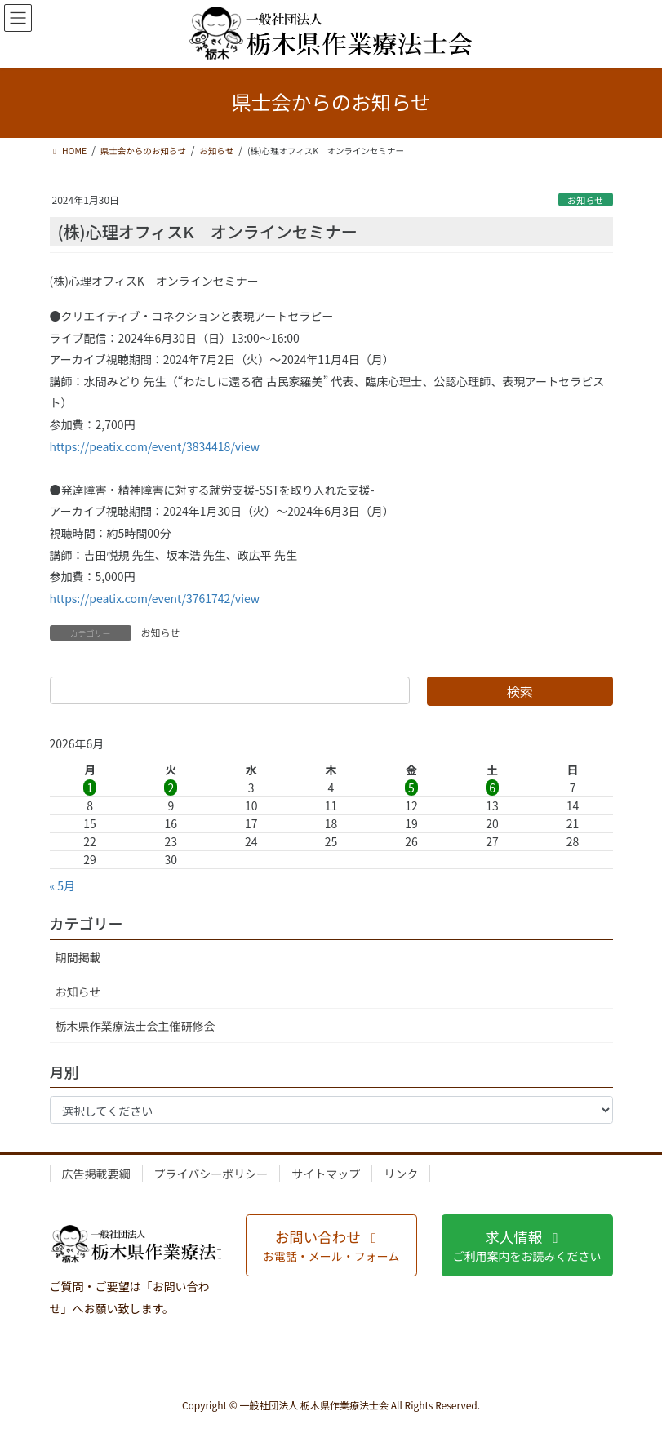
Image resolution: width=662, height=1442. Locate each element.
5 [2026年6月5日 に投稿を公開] (411, 787)
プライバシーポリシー (211, 1173)
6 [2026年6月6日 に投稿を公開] (492, 787)
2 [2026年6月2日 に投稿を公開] (170, 787)
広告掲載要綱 (96, 1173)
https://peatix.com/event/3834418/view (155, 446)
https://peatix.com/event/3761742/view (155, 598)
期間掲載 (78, 957)
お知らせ (585, 199)
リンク (401, 1173)
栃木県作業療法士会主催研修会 (135, 1026)
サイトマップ (325, 1173)
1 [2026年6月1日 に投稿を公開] (90, 787)
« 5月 (63, 885)
